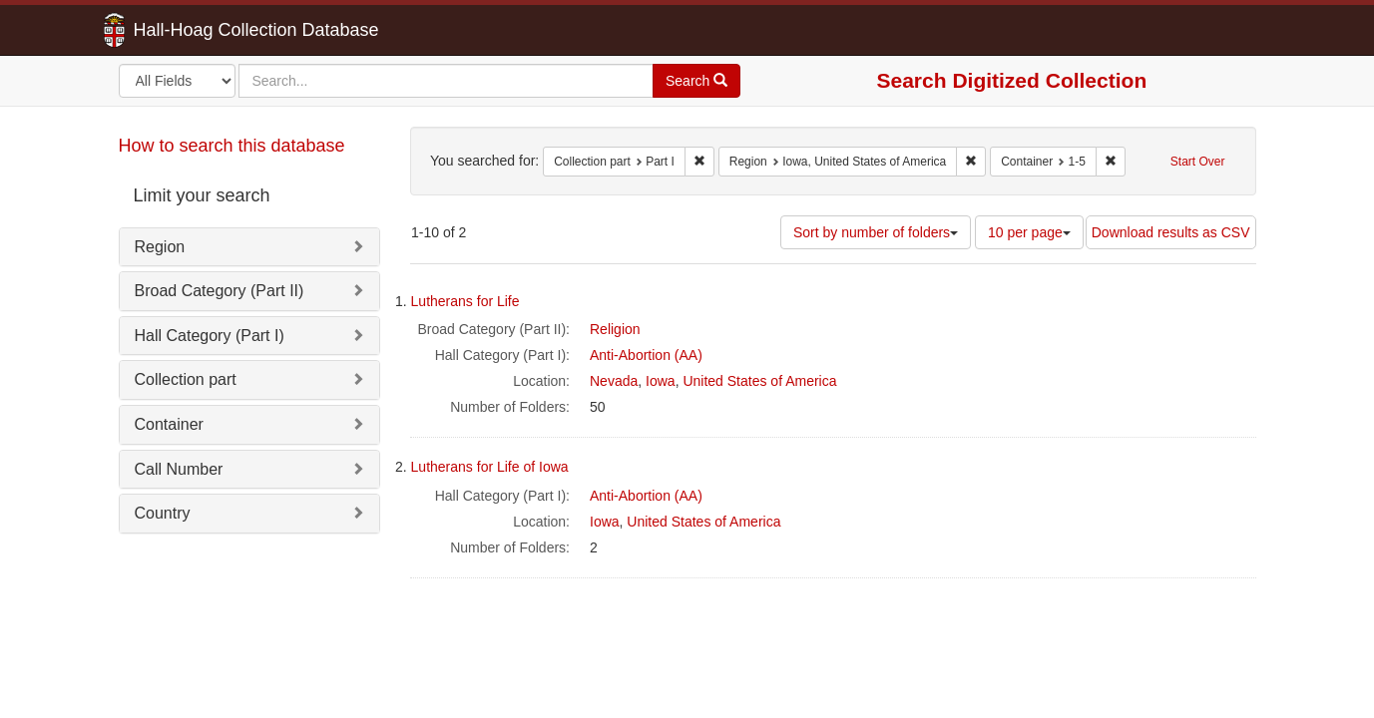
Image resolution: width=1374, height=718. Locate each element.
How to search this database (232, 146)
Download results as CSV (1171, 232)
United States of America (759, 381)
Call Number (179, 469)
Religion (615, 329)
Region (160, 246)
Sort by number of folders (875, 232)
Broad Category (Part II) (219, 290)
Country (163, 513)
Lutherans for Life (465, 301)
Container (169, 424)
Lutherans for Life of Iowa (490, 467)
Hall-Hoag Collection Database (193, 30)
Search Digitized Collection (1012, 80)
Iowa (661, 381)
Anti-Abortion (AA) (646, 355)
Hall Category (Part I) (209, 335)
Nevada (614, 381)
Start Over (1197, 162)
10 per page (1029, 232)
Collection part (185, 379)
